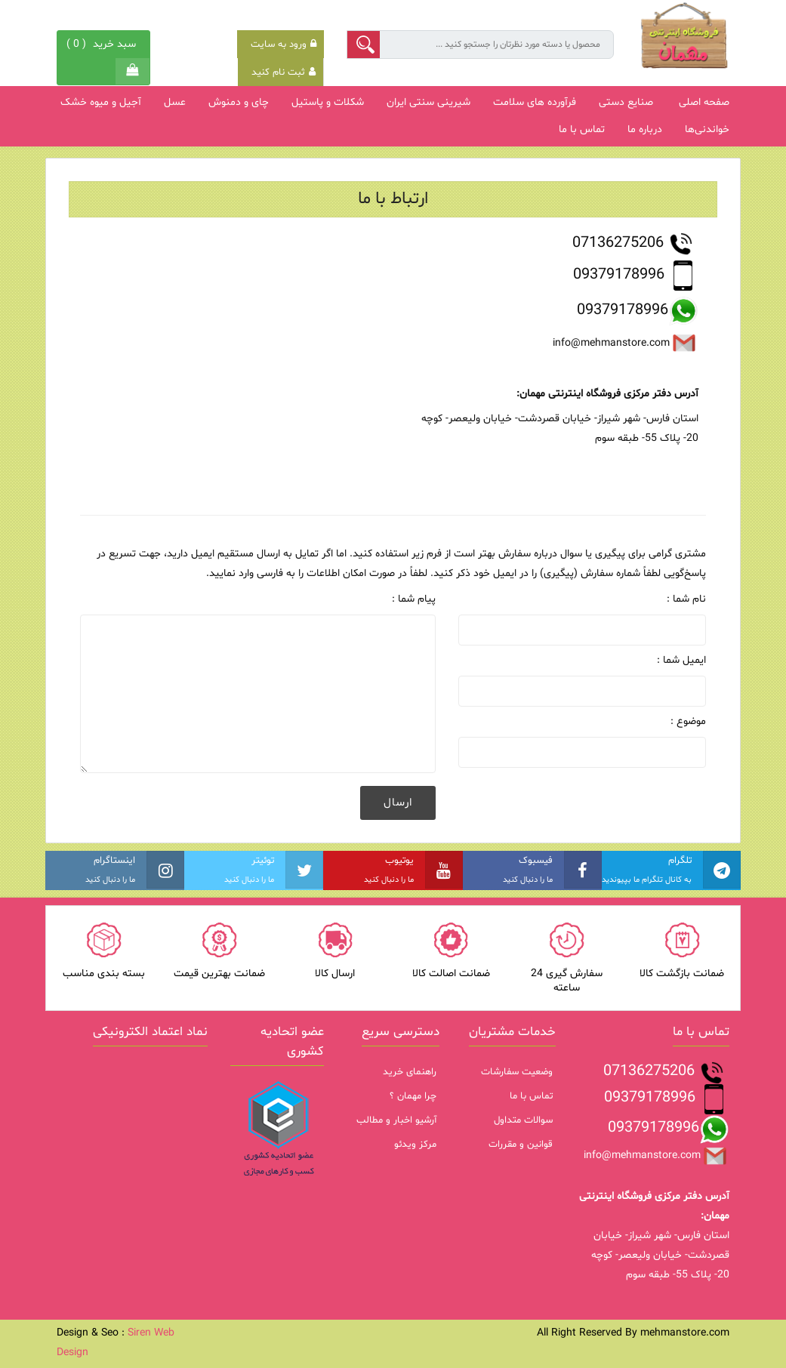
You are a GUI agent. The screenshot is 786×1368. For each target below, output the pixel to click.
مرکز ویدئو (415, 1144)
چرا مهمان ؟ (413, 1096)
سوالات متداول (523, 1120)
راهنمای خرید (409, 1072)
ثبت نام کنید (283, 72)
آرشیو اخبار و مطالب (396, 1120)
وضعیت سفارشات (517, 1072)
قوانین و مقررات (521, 1144)
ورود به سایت (283, 44)
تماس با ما (531, 1096)
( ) (103, 44)
